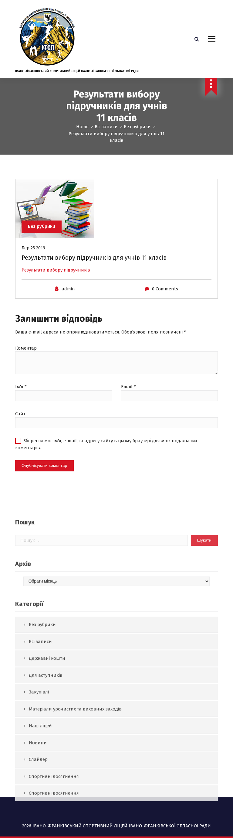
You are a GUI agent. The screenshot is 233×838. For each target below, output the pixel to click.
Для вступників (45, 800)
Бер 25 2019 (33, 253)
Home (82, 126)
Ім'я (21, 392)
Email (128, 392)
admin (68, 295)
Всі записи (106, 126)
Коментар (26, 354)
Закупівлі (39, 816)
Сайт (20, 419)
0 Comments (165, 295)
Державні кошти (47, 783)
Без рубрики (137, 126)
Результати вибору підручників (56, 276)
